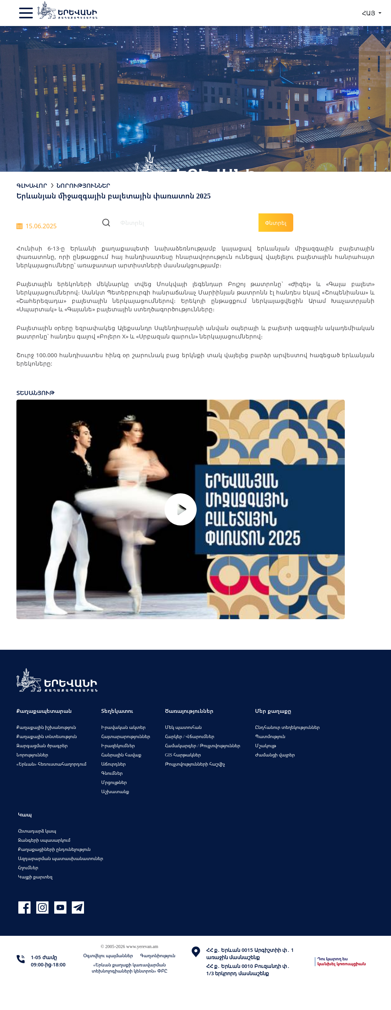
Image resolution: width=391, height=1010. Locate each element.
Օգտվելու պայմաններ (108, 955)
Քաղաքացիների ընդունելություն (54, 849)
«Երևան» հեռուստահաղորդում (51, 764)
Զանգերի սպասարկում (44, 840)
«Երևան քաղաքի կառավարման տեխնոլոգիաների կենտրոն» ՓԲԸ (129, 967)
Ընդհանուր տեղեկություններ (287, 727)
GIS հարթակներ (183, 754)
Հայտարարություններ (125, 736)
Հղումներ (28, 867)
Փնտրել (275, 222)
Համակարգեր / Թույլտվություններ (202, 745)
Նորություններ (83, 185)
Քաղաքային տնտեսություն (46, 736)
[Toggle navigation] (26, 13)
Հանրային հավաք (121, 754)
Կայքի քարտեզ (35, 876)
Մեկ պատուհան (183, 727)
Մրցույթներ (114, 782)
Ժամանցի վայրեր (275, 754)
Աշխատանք (115, 791)
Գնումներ (112, 773)
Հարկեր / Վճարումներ (189, 736)
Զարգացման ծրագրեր (42, 745)
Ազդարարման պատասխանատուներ (60, 858)
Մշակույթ (265, 745)
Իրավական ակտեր (123, 727)
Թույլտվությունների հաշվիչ (195, 764)
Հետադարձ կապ (37, 831)
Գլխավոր (31, 185)
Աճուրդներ (113, 764)
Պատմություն (270, 736)
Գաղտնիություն (157, 955)
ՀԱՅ (369, 13)
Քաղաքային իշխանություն (46, 727)
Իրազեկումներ (118, 745)
